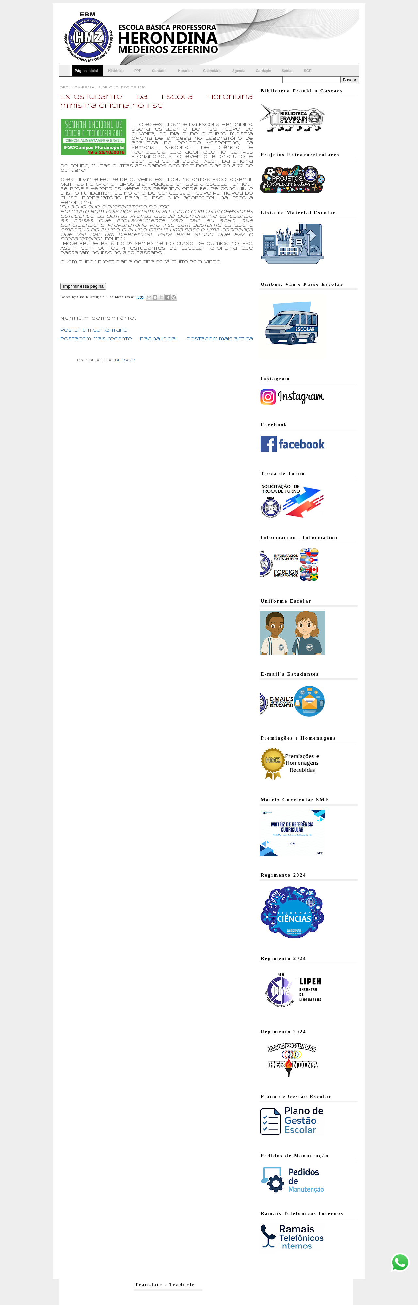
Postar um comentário (94, 330)
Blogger (125, 360)
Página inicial (159, 339)
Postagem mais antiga (220, 339)
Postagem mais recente (96, 339)
